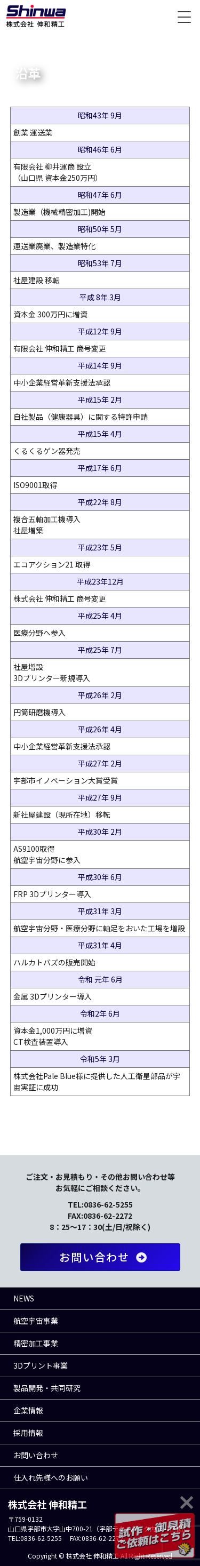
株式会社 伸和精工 (36, 16)
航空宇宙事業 (35, 1320)
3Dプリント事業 (40, 1365)
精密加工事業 (35, 1343)
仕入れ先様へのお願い (50, 1477)
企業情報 (28, 1410)
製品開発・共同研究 (47, 1388)
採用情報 (28, 1432)
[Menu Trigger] (184, 16)
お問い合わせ (105, 1257)
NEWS (23, 1298)
